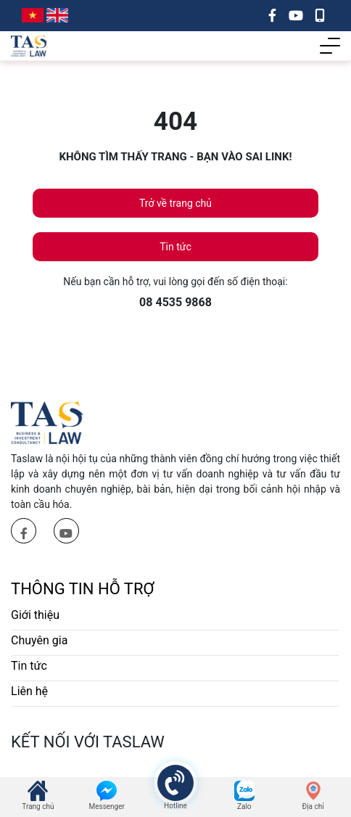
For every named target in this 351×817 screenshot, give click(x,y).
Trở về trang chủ (175, 203)
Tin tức (175, 247)
